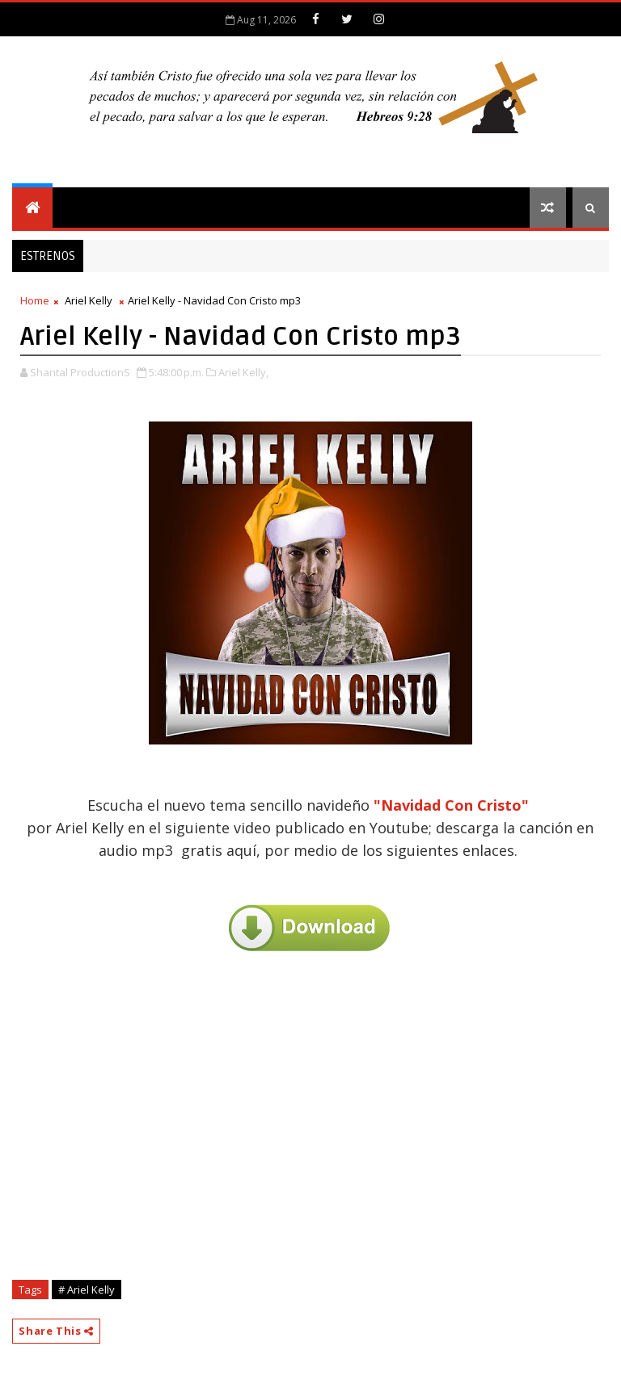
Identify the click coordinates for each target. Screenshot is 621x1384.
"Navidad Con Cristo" (451, 805)
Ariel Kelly (88, 300)
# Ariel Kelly (86, 1289)
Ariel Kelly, (243, 372)
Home (34, 300)
